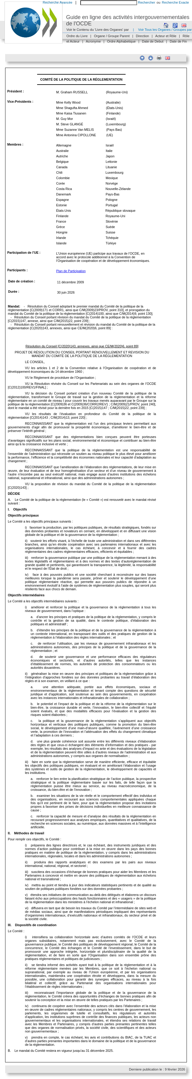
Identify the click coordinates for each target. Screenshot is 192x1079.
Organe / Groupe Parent (112, 36)
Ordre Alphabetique (121, 41)
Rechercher (146, 2)
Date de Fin (178, 41)
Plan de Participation (71, 271)
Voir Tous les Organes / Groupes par (165, 29)
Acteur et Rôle (165, 36)
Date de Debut (152, 41)
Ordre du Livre (77, 36)
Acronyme (93, 41)
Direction (142, 36)
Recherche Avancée (57, 2)
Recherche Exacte (175, 2)
